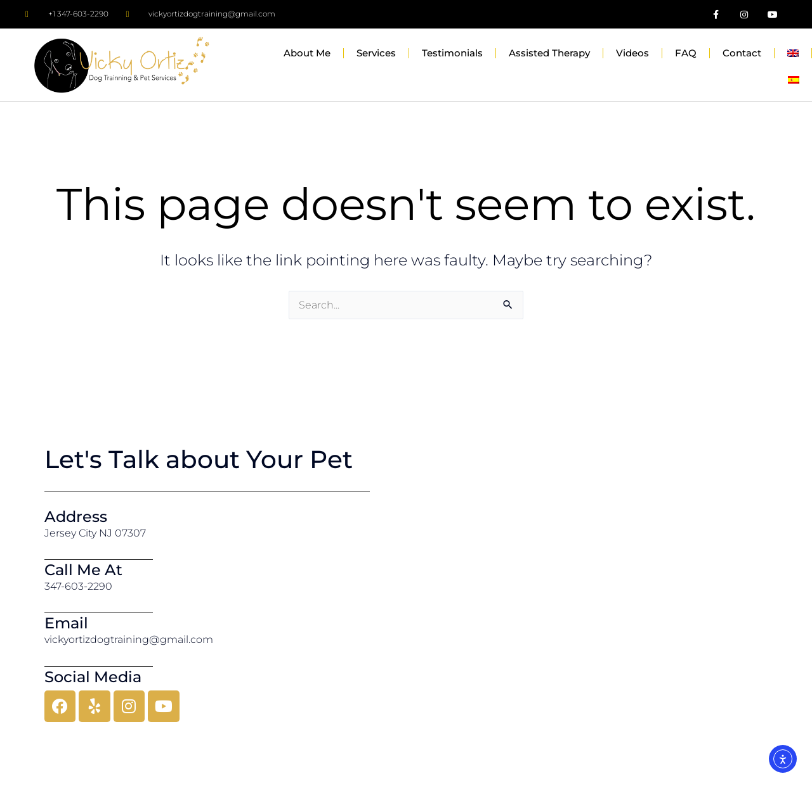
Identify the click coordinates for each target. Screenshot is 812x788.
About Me (307, 53)
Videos (632, 53)
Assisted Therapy (549, 53)
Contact (742, 53)
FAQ (686, 53)
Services (376, 53)
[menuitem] (793, 53)
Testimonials (452, 53)
